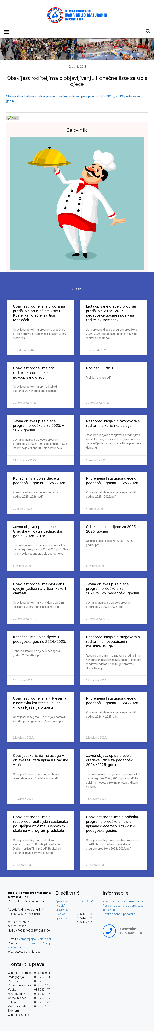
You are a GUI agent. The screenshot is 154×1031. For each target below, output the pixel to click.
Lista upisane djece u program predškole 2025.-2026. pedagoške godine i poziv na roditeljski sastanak (111, 313)
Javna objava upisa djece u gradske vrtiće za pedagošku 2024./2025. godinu (110, 760)
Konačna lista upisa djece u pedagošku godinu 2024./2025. (39, 639)
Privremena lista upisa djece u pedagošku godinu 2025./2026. (112, 480)
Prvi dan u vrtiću (99, 368)
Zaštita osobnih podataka (119, 914)
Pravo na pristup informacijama (123, 901)
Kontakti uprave (26, 964)
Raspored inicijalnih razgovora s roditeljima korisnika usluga (113, 423)
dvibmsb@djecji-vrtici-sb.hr (34, 939)
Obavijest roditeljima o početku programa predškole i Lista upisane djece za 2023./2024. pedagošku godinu (112, 824)
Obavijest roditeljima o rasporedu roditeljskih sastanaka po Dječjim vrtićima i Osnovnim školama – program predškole (40, 824)
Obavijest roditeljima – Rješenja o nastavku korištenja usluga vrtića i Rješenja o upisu (39, 703)
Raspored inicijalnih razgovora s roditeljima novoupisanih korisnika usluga (113, 641)
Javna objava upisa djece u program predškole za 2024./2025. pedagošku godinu (112, 589)
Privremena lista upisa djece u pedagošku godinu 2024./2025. (112, 700)
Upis (77, 289)
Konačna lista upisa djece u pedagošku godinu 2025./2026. (39, 480)
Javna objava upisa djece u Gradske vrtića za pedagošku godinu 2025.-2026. (37, 531)
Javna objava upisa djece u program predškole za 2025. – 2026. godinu (38, 426)
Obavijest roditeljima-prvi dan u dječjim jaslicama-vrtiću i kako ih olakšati (40, 589)
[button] (6, 31)
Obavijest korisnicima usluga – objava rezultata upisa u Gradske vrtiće (40, 760)
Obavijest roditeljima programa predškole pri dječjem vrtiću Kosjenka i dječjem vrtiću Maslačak (39, 313)
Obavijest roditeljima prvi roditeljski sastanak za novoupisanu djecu (34, 373)
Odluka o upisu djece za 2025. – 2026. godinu (113, 529)
